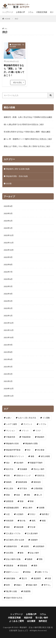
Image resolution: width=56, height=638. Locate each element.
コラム (30, 12)
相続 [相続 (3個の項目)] (8, 527)
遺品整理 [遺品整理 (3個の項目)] (37, 578)
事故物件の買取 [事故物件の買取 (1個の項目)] (31, 443)
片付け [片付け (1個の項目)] (32, 514)
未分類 (8, 183)
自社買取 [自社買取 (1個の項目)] (9, 553)
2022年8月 (8, 264)
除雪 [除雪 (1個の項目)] (8, 585)
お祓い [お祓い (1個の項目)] (8, 418)
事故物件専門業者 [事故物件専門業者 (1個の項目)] (13, 450)
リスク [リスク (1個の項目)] (38, 430)
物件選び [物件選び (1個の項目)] (45, 514)
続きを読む (17, 82)
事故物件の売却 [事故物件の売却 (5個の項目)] (12, 443)
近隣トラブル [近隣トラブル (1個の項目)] (42, 572)
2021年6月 (8, 359)
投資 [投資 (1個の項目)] (18, 495)
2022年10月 (9, 250)
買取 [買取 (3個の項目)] (41, 559)
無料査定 (43, 621)
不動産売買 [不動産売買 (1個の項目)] (10, 437)
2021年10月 (9, 337)
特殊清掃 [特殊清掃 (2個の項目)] (9, 520)
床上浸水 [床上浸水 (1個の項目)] (9, 488)
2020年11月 (9, 396)
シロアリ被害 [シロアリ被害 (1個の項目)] (11, 424)
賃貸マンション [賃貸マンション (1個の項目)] (12, 572)
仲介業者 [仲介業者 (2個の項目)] (40, 450)
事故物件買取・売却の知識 (17, 45)
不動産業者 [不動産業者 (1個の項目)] (26, 437)
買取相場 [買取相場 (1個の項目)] (23, 565)
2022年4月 (8, 294)
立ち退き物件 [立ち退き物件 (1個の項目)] (32, 533)
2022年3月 (8, 301)
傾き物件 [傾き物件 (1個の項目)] (19, 463)
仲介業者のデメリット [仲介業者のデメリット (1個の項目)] (15, 456)
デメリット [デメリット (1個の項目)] (27, 424)
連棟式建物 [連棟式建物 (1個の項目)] (10, 578)
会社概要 (31, 621)
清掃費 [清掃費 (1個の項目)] (41, 508)
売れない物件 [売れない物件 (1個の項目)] (39, 469)
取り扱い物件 (42, 617)
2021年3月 (8, 374)
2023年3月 (8, 213)
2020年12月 (9, 388)
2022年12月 (9, 235)
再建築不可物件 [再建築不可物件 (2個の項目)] (36, 463)
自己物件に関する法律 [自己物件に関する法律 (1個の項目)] (15, 540)
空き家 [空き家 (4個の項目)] (32, 527)
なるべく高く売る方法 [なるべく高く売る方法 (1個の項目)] (27, 418)
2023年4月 (8, 206)
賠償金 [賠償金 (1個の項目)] (28, 572)
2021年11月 (9, 330)
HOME (7, 19)
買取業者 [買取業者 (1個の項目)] (9, 565)
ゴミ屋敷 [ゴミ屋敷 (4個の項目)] (46, 418)
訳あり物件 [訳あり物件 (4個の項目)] (34, 553)
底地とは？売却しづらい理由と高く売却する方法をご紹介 (27, 146)
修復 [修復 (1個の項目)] (32, 456)
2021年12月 (9, 323)
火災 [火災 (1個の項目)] (8, 514)
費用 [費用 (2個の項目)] (35, 565)
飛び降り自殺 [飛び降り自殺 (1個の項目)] (11, 591)
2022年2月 (8, 308)
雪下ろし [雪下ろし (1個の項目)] (47, 585)
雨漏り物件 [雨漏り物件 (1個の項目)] (32, 585)
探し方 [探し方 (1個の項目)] (39, 495)
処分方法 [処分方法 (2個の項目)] (9, 469)
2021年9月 (8, 345)
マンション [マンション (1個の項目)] (10, 430)
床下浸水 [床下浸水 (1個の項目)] (23, 488)
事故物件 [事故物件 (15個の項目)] (40, 437)
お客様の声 (20, 12)
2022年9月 (8, 257)
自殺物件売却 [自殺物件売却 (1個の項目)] (11, 546)
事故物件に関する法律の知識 (17, 169)
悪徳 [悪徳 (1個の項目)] (8, 495)
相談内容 (28, 617)
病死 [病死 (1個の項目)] (33, 520)
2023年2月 (8, 221)
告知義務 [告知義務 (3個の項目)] (23, 469)
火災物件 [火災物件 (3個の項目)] (19, 514)
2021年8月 (8, 352)
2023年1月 (8, 228)
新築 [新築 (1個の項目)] (21, 501)
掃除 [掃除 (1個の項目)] (28, 495)
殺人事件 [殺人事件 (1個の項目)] (28, 508)
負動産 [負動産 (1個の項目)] (29, 559)
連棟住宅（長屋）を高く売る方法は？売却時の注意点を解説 (28, 117)
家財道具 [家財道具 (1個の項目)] (37, 482)
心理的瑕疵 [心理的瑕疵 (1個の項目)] (38, 488)
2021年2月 (8, 381)
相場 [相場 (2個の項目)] (44, 520)
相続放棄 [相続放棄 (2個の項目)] (19, 527)
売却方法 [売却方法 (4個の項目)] (40, 475)
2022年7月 (8, 272)
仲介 (16, 19)
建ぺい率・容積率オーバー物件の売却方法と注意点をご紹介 (28, 139)
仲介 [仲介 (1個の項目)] (29, 450)
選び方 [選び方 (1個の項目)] (24, 578)
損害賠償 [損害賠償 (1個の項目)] (9, 501)
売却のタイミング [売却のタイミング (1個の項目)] (23, 475)
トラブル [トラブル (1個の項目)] (42, 424)
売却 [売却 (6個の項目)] (8, 475)
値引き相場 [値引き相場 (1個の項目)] (45, 456)
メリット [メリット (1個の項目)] (25, 430)
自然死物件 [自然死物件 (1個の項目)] (39, 546)
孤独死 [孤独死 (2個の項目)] (8, 482)
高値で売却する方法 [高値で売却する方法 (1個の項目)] (14, 598)
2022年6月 (8, 279)
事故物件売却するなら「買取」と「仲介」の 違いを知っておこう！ (14, 70)
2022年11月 (9, 243)
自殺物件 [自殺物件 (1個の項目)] (34, 540)
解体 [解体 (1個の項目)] (21, 553)
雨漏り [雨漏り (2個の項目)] (19, 585)
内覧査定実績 (41, 12)
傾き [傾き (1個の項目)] (8, 463)
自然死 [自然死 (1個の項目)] (26, 546)
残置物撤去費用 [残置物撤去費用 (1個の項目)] (12, 508)
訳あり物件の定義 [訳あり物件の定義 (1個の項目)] (13, 559)
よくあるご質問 (16, 621)
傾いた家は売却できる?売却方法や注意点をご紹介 (24, 124)
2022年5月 (8, 286)
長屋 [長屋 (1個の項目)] (49, 578)
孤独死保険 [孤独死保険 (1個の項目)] (22, 482)
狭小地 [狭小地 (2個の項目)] (22, 520)
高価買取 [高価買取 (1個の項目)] (27, 591)
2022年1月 (8, 315)
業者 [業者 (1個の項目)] (32, 501)
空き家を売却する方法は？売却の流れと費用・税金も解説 (27, 132)
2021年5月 (8, 367)
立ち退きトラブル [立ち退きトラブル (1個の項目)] (13, 533)
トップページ (7, 12)
